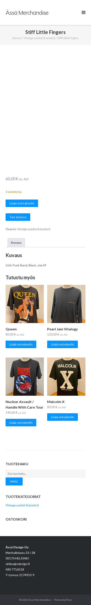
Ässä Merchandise (39, 599)
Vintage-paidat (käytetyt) (39, 38)
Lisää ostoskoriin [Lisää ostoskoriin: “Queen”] (20, 344)
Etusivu (17, 38)
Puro (69, 599)
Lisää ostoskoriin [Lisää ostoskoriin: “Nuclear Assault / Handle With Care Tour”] (20, 422)
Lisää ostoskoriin (21, 203)
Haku (14, 481)
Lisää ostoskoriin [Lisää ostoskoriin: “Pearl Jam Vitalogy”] (62, 344)
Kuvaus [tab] (16, 242)
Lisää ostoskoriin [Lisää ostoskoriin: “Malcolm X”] (62, 417)
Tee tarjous (18, 217)
